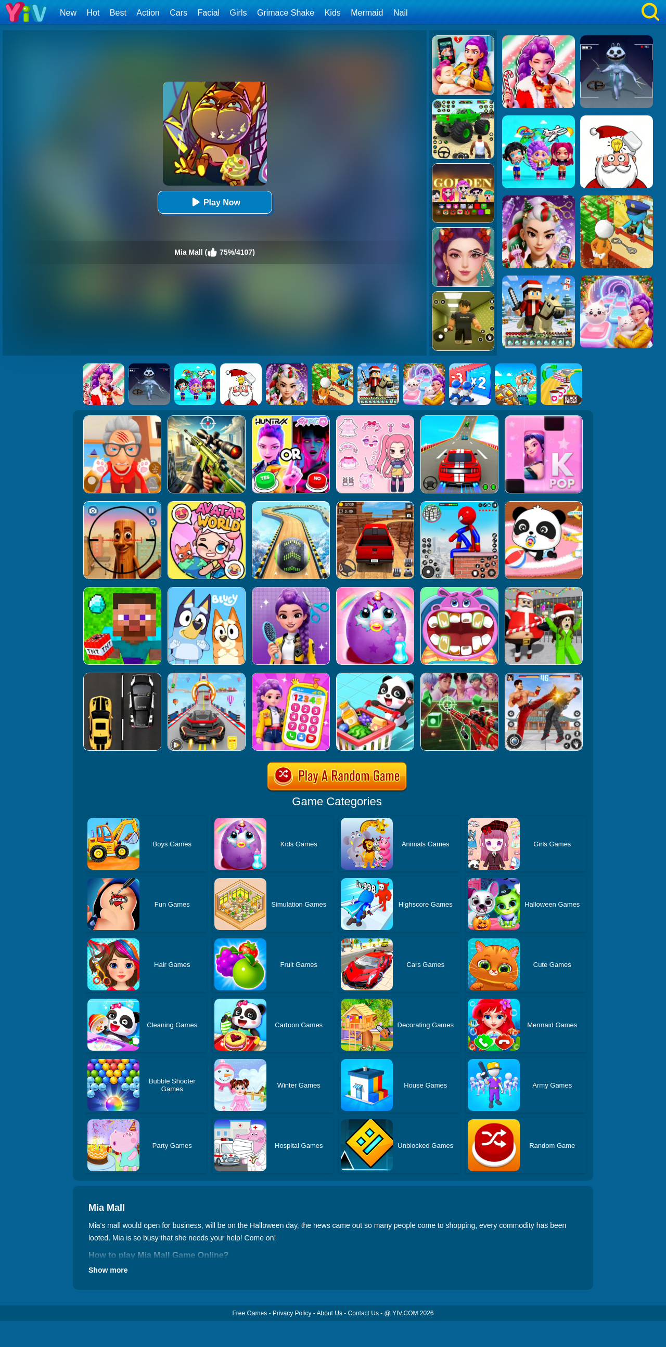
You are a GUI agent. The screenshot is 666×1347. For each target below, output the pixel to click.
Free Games (249, 1313)
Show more (107, 1270)
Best (118, 12)
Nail (400, 12)
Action (147, 12)
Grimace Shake (285, 12)
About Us (329, 1313)
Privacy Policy (292, 1313)
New (68, 12)
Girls (238, 12)
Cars (178, 12)
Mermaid (367, 12)
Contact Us (363, 1313)
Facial (208, 12)
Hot (92, 12)
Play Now (214, 201)
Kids (333, 12)
